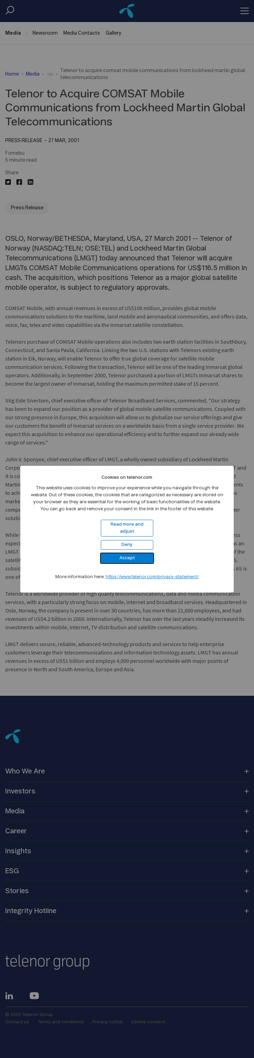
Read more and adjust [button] (127, 528)
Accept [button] (127, 558)
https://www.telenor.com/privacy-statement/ (152, 577)
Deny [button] (127, 544)
